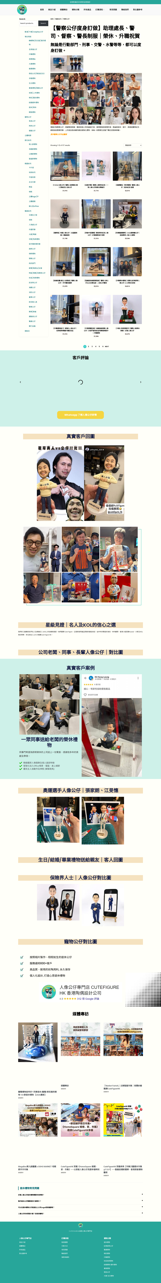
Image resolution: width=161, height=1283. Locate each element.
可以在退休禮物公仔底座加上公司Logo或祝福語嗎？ (36, 1207)
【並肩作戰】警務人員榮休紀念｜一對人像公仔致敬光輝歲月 (96, 186)
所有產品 (22, 1250)
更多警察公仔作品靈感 (58, 134)
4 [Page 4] (95, 346)
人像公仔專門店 (25, 1238)
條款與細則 (65, 1257)
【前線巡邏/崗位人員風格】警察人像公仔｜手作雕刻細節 (64, 282)
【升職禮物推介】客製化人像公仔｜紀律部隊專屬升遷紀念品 (65, 330)
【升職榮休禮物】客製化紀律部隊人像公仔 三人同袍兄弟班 (127, 282)
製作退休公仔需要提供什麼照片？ (29, 1201)
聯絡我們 (65, 1253)
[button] (20, 382)
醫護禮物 (107, 1250)
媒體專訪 (65, 1086)
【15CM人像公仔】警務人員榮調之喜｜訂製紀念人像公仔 (65, 186)
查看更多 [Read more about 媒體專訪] (63, 1089)
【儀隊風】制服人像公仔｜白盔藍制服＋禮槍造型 (65, 234)
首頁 (52, 19)
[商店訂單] (133, 145)
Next (107, 346)
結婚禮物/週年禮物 (110, 1265)
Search (22, 19)
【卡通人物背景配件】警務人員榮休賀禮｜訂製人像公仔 (127, 330)
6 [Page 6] (102, 346)
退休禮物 (107, 1242)
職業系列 (58, 19)
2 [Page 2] (88, 346)
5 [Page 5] (99, 346)
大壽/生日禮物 (109, 1276)
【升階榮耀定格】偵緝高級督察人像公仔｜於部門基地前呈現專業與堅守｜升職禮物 (96, 331)
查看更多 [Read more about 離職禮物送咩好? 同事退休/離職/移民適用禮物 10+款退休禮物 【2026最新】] (20, 1098)
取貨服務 (65, 1242)
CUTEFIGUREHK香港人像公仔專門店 (80, 1231)
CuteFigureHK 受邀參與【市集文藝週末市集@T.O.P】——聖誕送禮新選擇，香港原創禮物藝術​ (123, 1169)
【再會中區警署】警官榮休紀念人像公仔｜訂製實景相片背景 (96, 234)
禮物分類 (107, 1238)
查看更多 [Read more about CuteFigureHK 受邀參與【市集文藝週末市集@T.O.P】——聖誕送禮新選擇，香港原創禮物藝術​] (106, 1175)
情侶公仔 (107, 1272)
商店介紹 (22, 1242)
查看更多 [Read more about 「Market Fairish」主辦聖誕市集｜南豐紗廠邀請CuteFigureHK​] (106, 1092)
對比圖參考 (23, 1253)
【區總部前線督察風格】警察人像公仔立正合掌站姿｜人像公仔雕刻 (96, 282)
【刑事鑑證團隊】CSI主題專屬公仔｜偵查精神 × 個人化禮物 (127, 234)
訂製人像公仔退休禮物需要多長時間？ (31, 1195)
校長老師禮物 (108, 1261)
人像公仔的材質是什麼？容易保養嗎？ (31, 1214)
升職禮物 (107, 1257)
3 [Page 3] (92, 346)
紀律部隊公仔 (108, 1246)
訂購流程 (65, 1238)
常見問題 (65, 1250)
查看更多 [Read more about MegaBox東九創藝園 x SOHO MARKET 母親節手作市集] (20, 1172)
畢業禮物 (107, 1268)
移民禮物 (107, 1253)
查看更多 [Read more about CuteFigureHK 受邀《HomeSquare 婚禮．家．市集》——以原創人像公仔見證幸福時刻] (63, 1172)
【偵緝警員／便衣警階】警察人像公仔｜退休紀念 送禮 (127, 186)
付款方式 (65, 1246)
